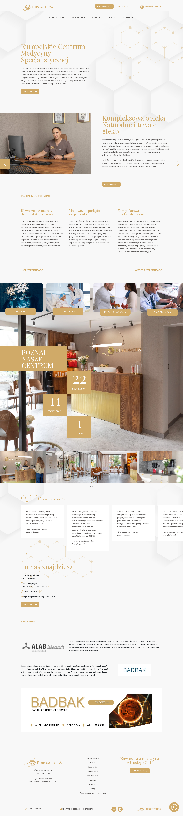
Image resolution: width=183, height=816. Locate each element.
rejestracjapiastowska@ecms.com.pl (78, 808)
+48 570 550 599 (125, 6)
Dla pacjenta (92, 775)
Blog (93, 788)
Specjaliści (92, 767)
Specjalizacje (92, 771)
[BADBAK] (134, 670)
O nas (92, 762)
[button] (90, 487)
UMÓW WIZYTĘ (104, 6)
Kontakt (92, 784)
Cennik (93, 780)
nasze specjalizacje (32, 270)
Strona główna (93, 758)
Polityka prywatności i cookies (92, 793)
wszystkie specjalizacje (148, 270)
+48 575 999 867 (34, 808)
